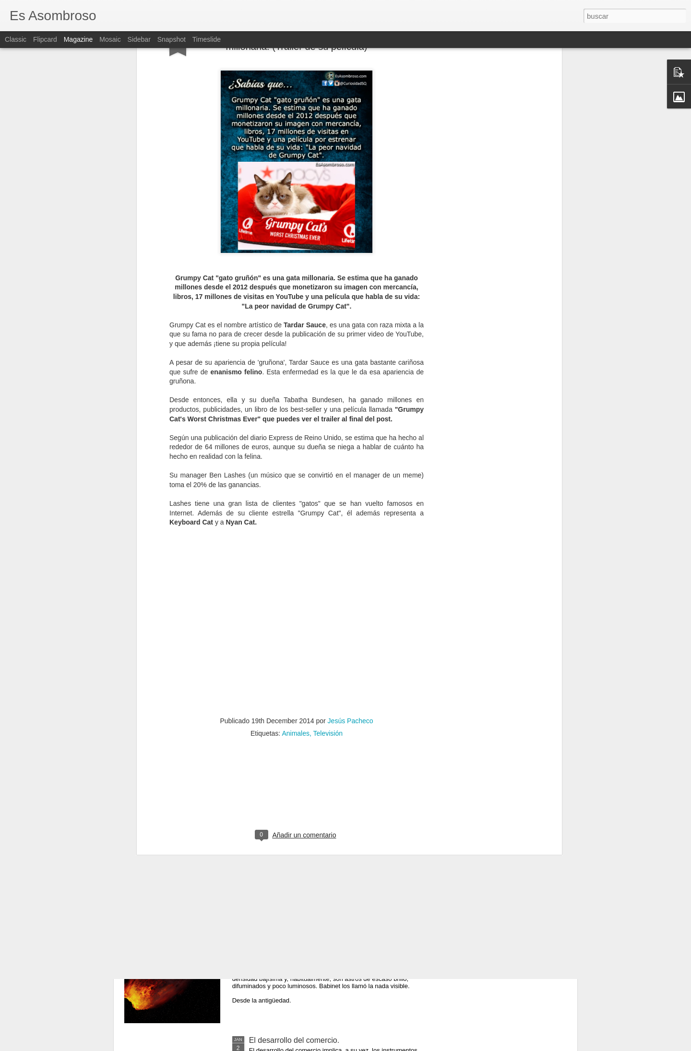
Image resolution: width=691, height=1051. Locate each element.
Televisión (328, 551)
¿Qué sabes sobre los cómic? (300, 822)
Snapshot (171, 39)
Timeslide (206, 39)
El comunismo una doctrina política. (309, 713)
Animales (296, 551)
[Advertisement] (296, 613)
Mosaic (109, 39)
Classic (15, 39)
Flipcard (45, 39)
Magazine (78, 39)
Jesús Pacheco (350, 538)
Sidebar (139, 39)
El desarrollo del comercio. (294, 1040)
